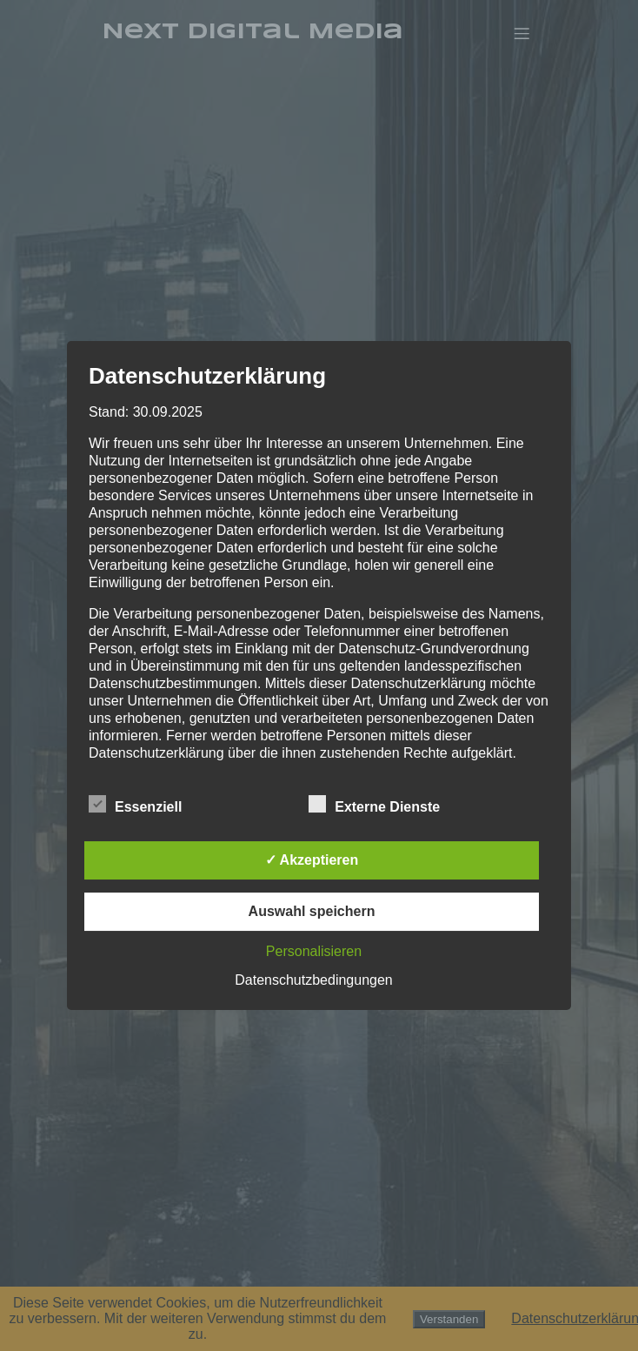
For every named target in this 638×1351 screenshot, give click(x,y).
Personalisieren (314, 951)
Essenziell (135, 804)
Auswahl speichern (312, 911)
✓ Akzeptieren (312, 860)
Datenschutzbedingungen (313, 980)
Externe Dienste (374, 804)
